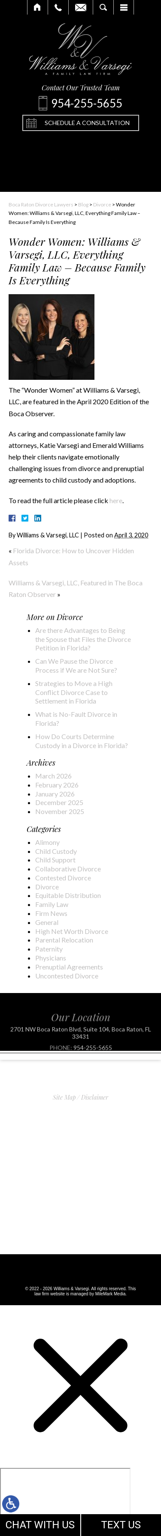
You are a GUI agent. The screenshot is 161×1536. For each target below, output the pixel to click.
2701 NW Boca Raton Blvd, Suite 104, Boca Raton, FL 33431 (80, 1045)
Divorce (102, 204)
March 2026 (53, 776)
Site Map (64, 1097)
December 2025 (59, 802)
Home (37, 7)
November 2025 (59, 811)
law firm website (49, 1293)
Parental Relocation (64, 940)
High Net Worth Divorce (71, 931)
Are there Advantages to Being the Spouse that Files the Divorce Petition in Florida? (83, 639)
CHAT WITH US (40, 1525)
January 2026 (55, 794)
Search (103, 7)
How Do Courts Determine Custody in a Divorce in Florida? (81, 740)
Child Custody (56, 851)
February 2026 (57, 785)
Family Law (51, 904)
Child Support (55, 860)
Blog (83, 204)
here (115, 500)
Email (81, 7)
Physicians (50, 958)
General (46, 922)
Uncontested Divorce (66, 976)
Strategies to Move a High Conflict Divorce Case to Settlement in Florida (73, 692)
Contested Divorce (63, 878)
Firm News (51, 913)
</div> (65, 1501)
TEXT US (121, 1525)
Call (58, 7)
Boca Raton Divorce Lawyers (41, 204)
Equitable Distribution (68, 895)
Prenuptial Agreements (69, 967)
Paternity (49, 949)
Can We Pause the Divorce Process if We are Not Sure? (76, 665)
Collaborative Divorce (68, 869)
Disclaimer (94, 1097)
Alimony (47, 842)
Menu (124, 7)
